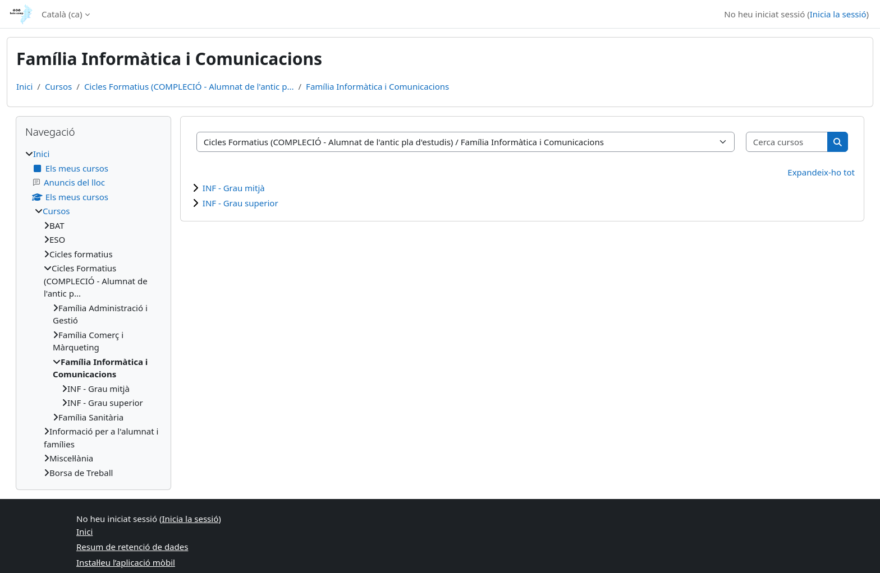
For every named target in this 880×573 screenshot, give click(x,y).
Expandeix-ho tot (821, 172)
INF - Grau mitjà (234, 187)
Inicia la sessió (838, 14)
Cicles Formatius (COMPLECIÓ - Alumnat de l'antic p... (189, 86)
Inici (24, 86)
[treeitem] (93, 313)
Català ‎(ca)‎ (62, 14)
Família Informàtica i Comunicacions (377, 86)
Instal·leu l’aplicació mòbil (125, 562)
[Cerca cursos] (787, 142)
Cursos (58, 86)
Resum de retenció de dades (132, 546)
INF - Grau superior (240, 203)
